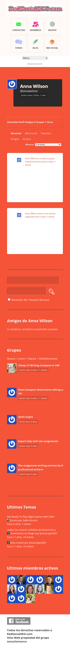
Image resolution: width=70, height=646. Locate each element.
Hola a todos (17, 542)
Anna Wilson (34, 86)
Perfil (22, 122)
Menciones (31, 133)
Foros (50, 122)
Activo (21, 358)
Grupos (41, 122)
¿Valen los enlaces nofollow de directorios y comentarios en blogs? (31, 531)
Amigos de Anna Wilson (30, 320)
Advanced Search (35, 64)
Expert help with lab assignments (38, 441)
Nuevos (11, 358)
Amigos (30, 122)
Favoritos (46, 133)
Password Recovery (39, 299)
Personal (16, 133)
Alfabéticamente (48, 358)
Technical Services (33, 161)
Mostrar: (30, 144)
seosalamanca (17, 641)
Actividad (12, 122)
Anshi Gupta (25, 416)
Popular (32, 358)
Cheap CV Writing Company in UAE (39, 365)
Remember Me (17, 299)
